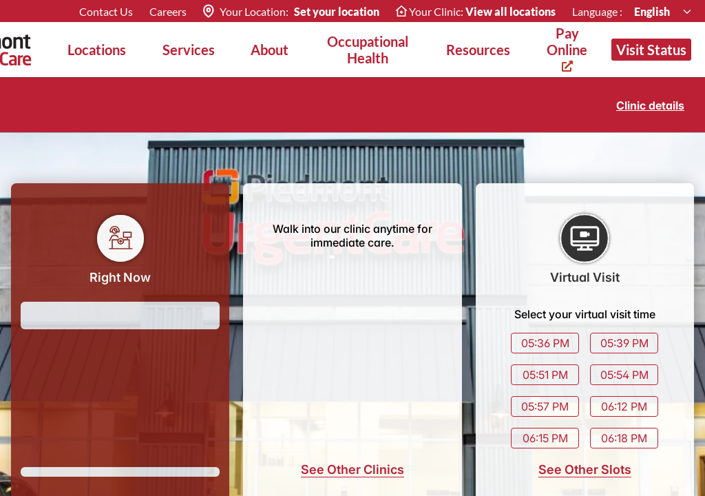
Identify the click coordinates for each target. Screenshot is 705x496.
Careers (168, 11)
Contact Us (106, 11)
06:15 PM (545, 438)
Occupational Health (367, 49)
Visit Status (651, 49)
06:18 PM (624, 438)
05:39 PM (624, 343)
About (269, 49)
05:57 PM (545, 406)
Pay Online (567, 48)
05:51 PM (545, 375)
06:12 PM (624, 406)
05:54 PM (624, 375)
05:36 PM (545, 343)
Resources (478, 49)
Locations (96, 49)
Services (188, 49)
